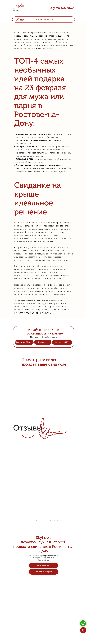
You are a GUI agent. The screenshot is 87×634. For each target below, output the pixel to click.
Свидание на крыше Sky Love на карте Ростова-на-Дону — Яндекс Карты (43, 553)
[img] (20, 19)
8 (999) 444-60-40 (62, 8)
